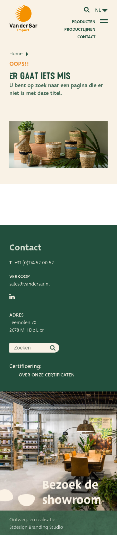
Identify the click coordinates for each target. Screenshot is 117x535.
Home (15, 53)
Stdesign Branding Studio (36, 527)
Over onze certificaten (47, 374)
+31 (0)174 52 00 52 (34, 262)
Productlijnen (79, 29)
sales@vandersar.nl (29, 284)
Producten (83, 22)
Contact (86, 37)
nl (98, 10)
